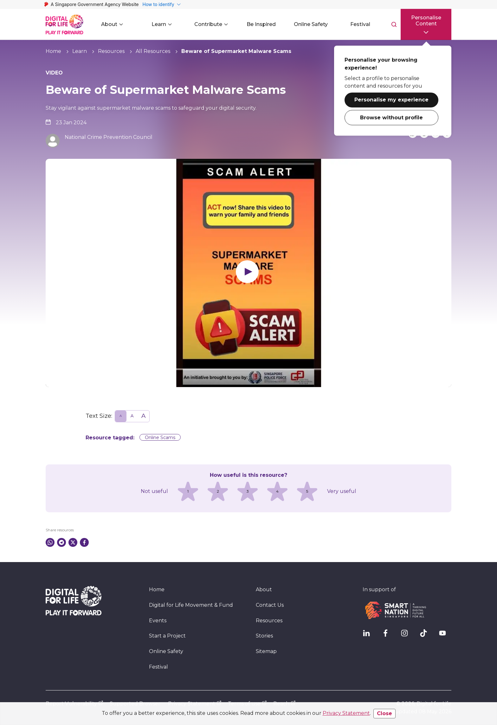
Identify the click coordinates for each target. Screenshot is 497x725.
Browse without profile (391, 116)
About (264, 589)
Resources (111, 51)
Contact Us (270, 605)
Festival (158, 667)
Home (53, 51)
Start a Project (167, 636)
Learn (79, 51)
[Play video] (248, 273)
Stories (264, 636)
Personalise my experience (391, 99)
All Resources (153, 51)
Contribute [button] (212, 24)
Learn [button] (163, 24)
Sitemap (266, 651)
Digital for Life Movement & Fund (191, 605)
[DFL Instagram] (407, 635)
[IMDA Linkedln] (369, 635)
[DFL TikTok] (426, 635)
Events (157, 621)
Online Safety (166, 651)
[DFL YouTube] (445, 635)
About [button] (113, 24)
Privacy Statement (346, 713)
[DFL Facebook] (388, 635)
